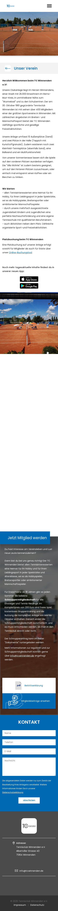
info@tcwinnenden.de (31, 870)
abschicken (29, 800)
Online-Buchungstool (20, 252)
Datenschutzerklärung (12, 792)
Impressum (20, 905)
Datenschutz (37, 905)
